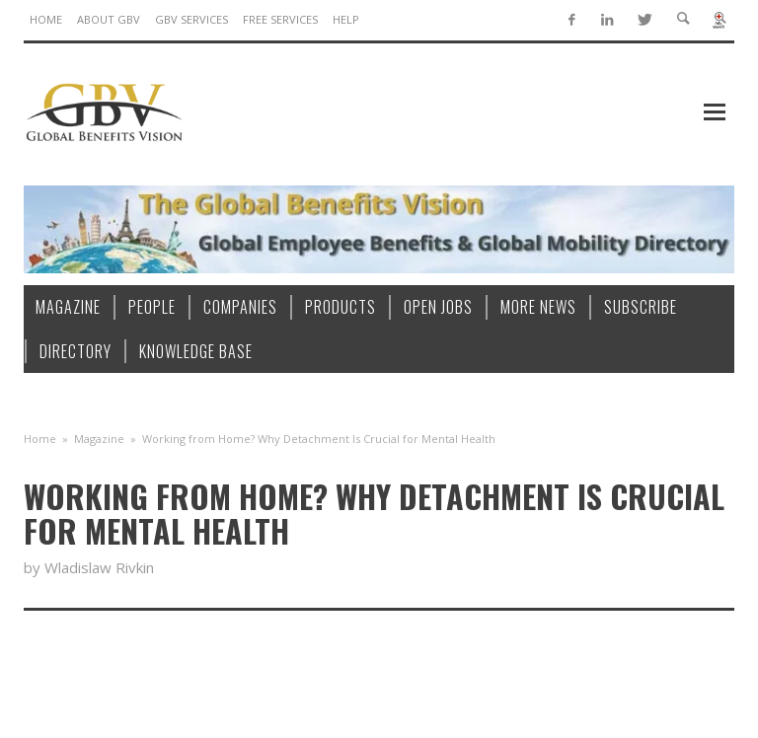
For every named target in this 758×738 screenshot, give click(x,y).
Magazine (99, 438)
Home (40, 438)
